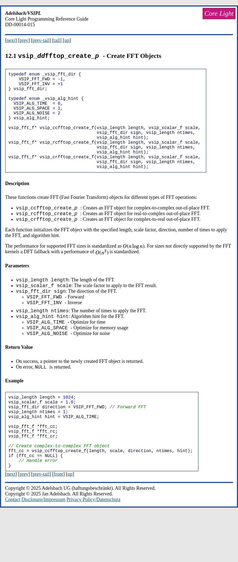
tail (57, 40)
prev (24, 40)
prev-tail (41, 40)
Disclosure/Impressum (43, 548)
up (66, 40)
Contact (12, 548)
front (58, 523)
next (11, 40)
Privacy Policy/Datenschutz (93, 548)
